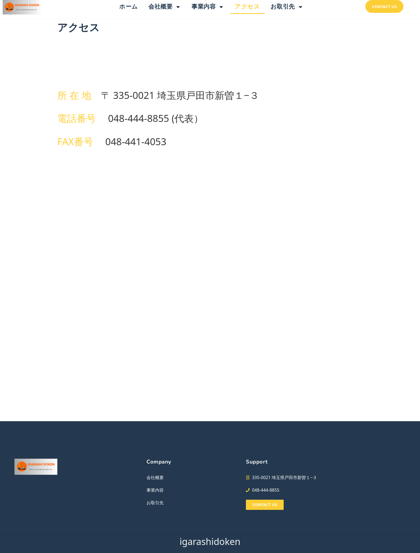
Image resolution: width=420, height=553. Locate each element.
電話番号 (76, 118)
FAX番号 (75, 141)
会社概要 (164, 7)
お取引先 (287, 7)
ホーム (128, 7)
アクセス (247, 7)
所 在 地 (74, 95)
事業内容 (208, 7)
